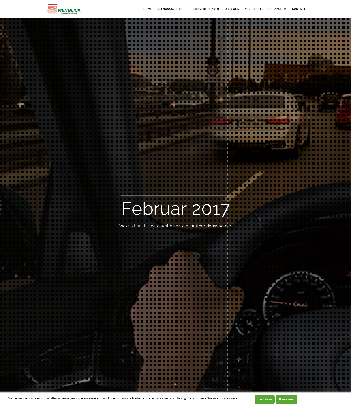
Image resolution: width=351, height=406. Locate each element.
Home (147, 9)
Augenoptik (254, 9)
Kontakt (299, 9)
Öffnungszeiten (170, 9)
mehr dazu (265, 399)
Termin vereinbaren (203, 9)
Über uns (232, 9)
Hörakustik (277, 9)
